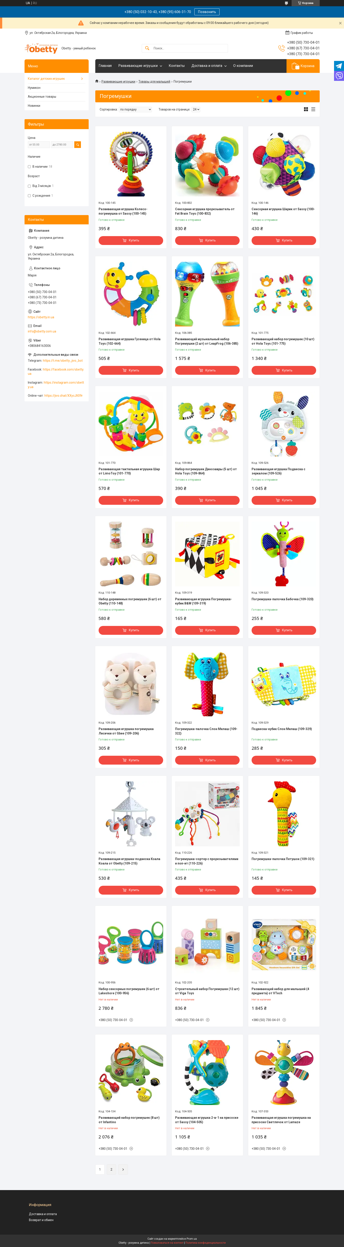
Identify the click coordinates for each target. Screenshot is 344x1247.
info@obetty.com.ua (42, 331)
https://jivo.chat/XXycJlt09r (63, 395)
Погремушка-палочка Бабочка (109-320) (282, 599)
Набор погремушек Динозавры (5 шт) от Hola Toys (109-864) (206, 471)
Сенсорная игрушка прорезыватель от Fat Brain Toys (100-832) (205, 211)
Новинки (34, 105)
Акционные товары (42, 96)
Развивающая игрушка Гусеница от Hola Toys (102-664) (130, 341)
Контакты (177, 66)
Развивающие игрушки (138, 66)
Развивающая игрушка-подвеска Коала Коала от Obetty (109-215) (129, 861)
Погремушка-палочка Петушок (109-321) (283, 859)
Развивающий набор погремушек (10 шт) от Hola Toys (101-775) (283, 341)
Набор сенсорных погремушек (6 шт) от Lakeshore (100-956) (129, 991)
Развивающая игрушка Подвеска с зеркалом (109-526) (278, 471)
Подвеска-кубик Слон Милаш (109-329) (282, 729)
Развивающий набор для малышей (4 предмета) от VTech (280, 991)
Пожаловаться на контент (167, 1242)
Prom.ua (192, 1238)
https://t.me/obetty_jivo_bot (63, 360)
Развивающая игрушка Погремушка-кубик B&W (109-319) (203, 601)
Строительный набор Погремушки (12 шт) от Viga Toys (207, 991)
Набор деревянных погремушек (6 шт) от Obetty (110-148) (130, 601)
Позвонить (207, 12)
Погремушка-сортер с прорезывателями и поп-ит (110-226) (206, 861)
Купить (134, 240)
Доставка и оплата (206, 66)
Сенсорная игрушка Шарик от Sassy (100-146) (283, 211)
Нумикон (34, 87)
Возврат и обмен (41, 1220)
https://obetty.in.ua (41, 317)
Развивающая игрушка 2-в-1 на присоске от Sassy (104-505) (206, 1120)
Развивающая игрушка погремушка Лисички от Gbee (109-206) (126, 731)
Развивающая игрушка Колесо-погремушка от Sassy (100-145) (123, 211)
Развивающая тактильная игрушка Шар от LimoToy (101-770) (129, 471)
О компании (243, 66)
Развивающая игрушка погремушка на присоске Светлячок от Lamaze (281, 1120)
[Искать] (147, 48)
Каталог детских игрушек (46, 78)
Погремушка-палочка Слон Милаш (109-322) (206, 731)
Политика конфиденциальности (205, 1242)
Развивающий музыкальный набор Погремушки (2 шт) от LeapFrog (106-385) (206, 341)
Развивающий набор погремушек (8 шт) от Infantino (129, 1120)
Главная (105, 66)
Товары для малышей (154, 81)
